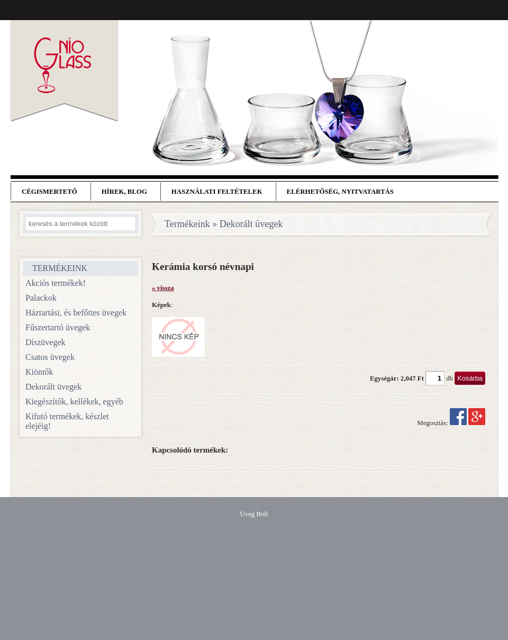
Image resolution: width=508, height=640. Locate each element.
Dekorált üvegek (53, 386)
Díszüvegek (45, 342)
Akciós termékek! (55, 282)
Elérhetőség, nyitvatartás (340, 191)
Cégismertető (49, 191)
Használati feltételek (216, 191)
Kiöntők (39, 371)
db (449, 378)
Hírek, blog (124, 191)
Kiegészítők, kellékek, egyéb (74, 401)
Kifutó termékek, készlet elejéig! (67, 421)
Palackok (41, 297)
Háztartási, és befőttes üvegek (75, 312)
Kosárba (470, 378)
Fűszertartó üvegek (57, 327)
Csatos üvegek (50, 357)
